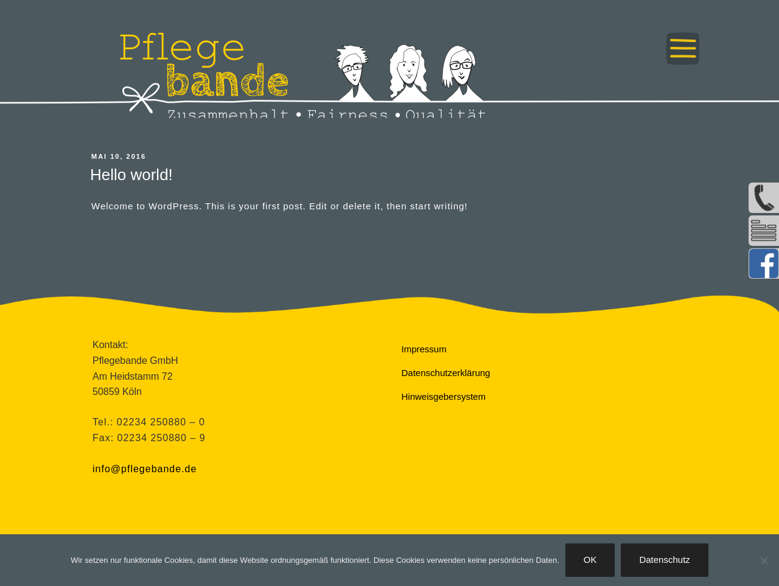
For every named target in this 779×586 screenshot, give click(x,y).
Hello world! (131, 175)
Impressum (424, 349)
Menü (683, 48)
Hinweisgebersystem (444, 396)
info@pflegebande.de (145, 469)
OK (590, 559)
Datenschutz (664, 559)
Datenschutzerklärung (446, 373)
